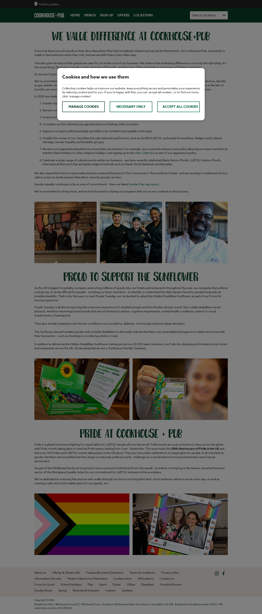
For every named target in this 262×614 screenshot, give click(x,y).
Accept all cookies (180, 106)
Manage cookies (84, 106)
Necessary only (131, 106)
